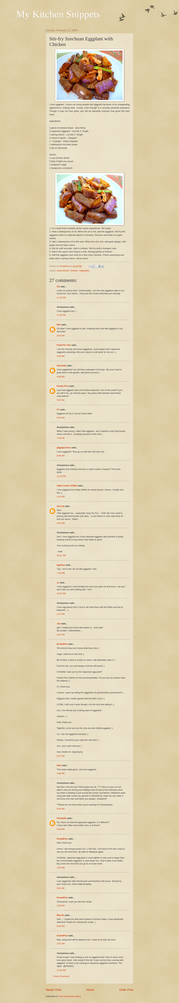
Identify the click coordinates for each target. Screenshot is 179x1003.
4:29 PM (61, 905)
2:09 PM (61, 773)
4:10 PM (61, 496)
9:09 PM (61, 926)
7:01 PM (61, 943)
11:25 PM (61, 315)
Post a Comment (61, 976)
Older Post (126, 989)
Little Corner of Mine (67, 485)
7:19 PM (61, 573)
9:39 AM (61, 809)
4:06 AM (61, 356)
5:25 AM (61, 400)
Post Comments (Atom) (70, 996)
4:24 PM (61, 867)
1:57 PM (61, 614)
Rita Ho (60, 915)
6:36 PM (61, 829)
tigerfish (61, 565)
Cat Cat (60, 506)
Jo (58, 582)
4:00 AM (61, 335)
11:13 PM (61, 297)
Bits (59, 324)
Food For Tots (64, 345)
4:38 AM (61, 376)
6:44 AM (61, 417)
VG (58, 286)
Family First (63, 386)
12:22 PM (61, 476)
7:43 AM (61, 438)
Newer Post (53, 989)
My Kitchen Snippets (58, 14)
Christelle (62, 365)
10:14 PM (61, 970)
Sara (59, 765)
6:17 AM (61, 756)
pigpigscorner (64, 447)
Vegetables (84, 270)
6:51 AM (61, 888)
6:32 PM (61, 634)
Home (90, 989)
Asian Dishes (63, 270)
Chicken (74, 270)
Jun (59, 623)
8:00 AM (61, 455)
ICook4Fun (62, 644)
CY (58, 409)
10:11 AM (61, 555)
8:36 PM (61, 523)
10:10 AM (61, 593)
